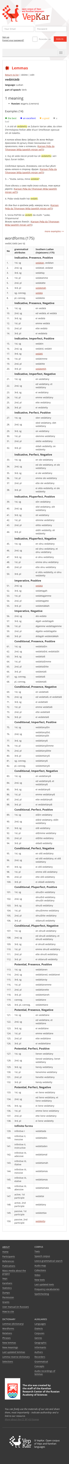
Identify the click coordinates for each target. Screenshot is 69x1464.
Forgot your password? (13, 40)
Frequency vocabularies (46, 1289)
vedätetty (40, 1221)
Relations (7, 1333)
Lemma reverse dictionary (16, 1356)
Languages (40, 1323)
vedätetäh (41, 287)
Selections (7, 1361)
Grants (5, 1302)
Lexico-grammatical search (48, 1260)
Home (5, 1251)
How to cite (8, 1311)
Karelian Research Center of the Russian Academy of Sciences (41, 1391)
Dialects (38, 1328)
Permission (8, 1297)
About (6, 1247)
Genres (38, 1337)
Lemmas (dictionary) (13, 1323)
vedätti (39, 353)
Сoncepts (39, 1366)
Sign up (5, 37)
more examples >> (54, 231)
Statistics (7, 1287)
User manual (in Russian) (15, 1306)
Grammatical (41, 1361)
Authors (38, 1352)
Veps (4, 1278)
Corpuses (39, 1333)
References (8, 1261)
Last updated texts (44, 1284)
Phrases (6, 1337)
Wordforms (8, 1328)
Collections (40, 1270)
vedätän (40, 262)
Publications (8, 1265)
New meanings (10, 1347)
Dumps (6, 1292)
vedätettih (41, 368)
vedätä (39, 292)
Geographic (40, 1342)
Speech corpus (42, 1256)
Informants (40, 1347)
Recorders (39, 1356)
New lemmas (9, 1342)
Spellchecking (41, 1293)
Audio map (40, 1265)
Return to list (12, 74)
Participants (8, 1256)
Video (37, 1275)
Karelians (7, 1283)
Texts (37, 1251)
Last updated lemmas (13, 1352)
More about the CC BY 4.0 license (22, 1419)
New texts (39, 1279)
